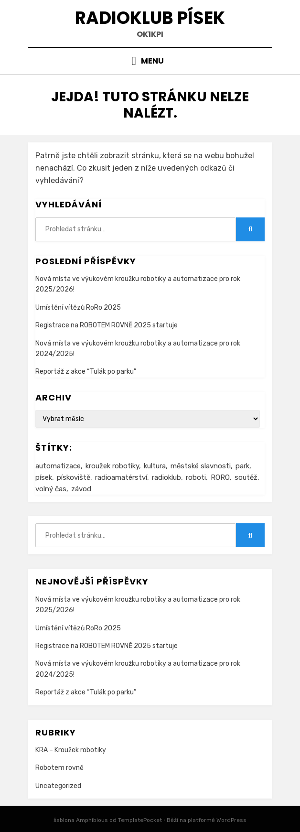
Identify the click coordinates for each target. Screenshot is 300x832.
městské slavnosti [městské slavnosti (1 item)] (201, 466)
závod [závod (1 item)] (81, 489)
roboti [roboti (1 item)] (196, 477)
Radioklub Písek (150, 18)
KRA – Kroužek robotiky (70, 750)
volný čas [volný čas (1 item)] (50, 489)
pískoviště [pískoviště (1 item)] (73, 477)
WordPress (231, 820)
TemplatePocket (140, 820)
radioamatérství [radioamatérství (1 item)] (121, 477)
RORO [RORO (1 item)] (220, 477)
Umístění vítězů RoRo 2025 (78, 307)
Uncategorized (58, 786)
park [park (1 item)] (242, 466)
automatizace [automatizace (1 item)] (58, 466)
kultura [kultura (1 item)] (155, 466)
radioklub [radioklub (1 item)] (166, 477)
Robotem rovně (59, 768)
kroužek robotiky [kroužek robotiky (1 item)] (112, 466)
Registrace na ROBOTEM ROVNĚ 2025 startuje (106, 325)
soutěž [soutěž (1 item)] (246, 477)
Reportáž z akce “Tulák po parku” (85, 371)
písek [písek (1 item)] (43, 477)
